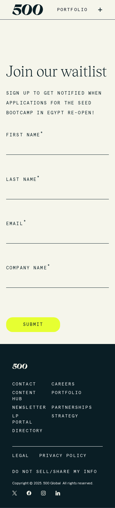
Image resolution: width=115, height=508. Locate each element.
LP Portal (22, 419)
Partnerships (65, 407)
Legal (20, 456)
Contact (24, 384)
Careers (63, 384)
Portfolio (65, 393)
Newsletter (25, 407)
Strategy (65, 416)
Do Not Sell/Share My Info (55, 472)
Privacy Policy (63, 456)
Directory (25, 431)
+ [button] (100, 9)
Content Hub (24, 396)
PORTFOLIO (72, 10)
